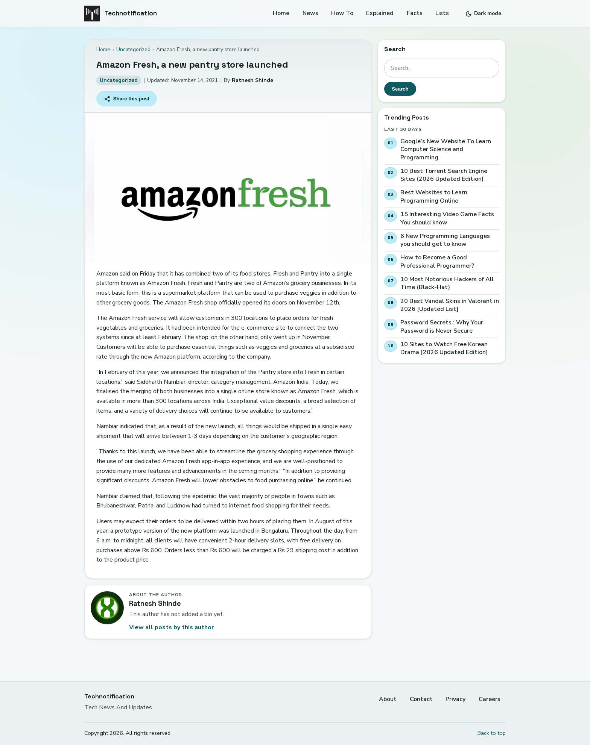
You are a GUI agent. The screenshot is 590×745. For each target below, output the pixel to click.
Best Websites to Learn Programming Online (433, 197)
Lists (442, 13)
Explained (380, 13)
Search (400, 89)
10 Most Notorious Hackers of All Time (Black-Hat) (447, 284)
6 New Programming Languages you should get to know (445, 240)
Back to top (491, 733)
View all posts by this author (171, 627)
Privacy (455, 699)
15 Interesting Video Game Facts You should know (447, 218)
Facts (415, 13)
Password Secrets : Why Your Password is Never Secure (441, 327)
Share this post (126, 99)
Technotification (131, 13)
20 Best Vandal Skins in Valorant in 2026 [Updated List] (449, 305)
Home (281, 13)
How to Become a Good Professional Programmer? (437, 262)
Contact (421, 699)
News (310, 13)
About (388, 699)
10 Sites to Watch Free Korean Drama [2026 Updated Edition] (444, 349)
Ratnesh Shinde (252, 80)
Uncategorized (119, 80)
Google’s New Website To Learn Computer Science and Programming (445, 150)
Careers (489, 699)
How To (342, 13)
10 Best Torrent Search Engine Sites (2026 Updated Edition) (443, 175)
